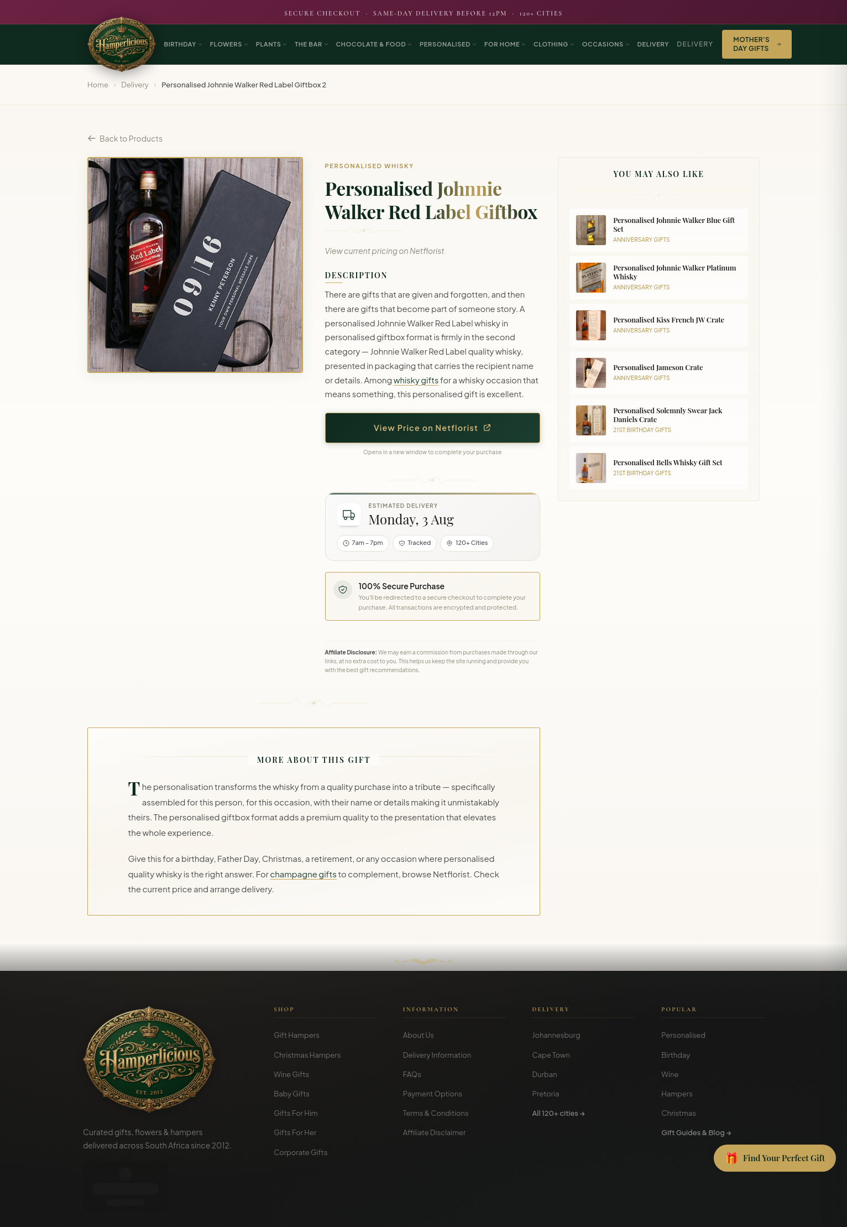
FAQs (412, 1074)
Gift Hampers (297, 1035)
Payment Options (432, 1093)
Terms (682, 1210)
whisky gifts (416, 380)
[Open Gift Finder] (775, 1158)
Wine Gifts (291, 1074)
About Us (418, 1035)
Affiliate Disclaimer (434, 1132)
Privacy (712, 1210)
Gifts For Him (296, 1113)
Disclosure (749, 1210)
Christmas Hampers (307, 1055)
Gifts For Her (295, 1132)
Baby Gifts (292, 1093)
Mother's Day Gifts (757, 44)
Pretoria (546, 1093)
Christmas (678, 1113)
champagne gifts (303, 874)
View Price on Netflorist (433, 428)
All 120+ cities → (558, 1113)
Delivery (695, 44)
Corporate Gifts (300, 1152)
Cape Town (551, 1055)
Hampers (677, 1093)
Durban (544, 1074)
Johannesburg (556, 1035)
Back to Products (125, 138)
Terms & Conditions (436, 1113)
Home (97, 84)
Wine (669, 1074)
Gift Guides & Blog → (696, 1132)
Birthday (675, 1055)
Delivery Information (437, 1055)
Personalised (683, 1035)
